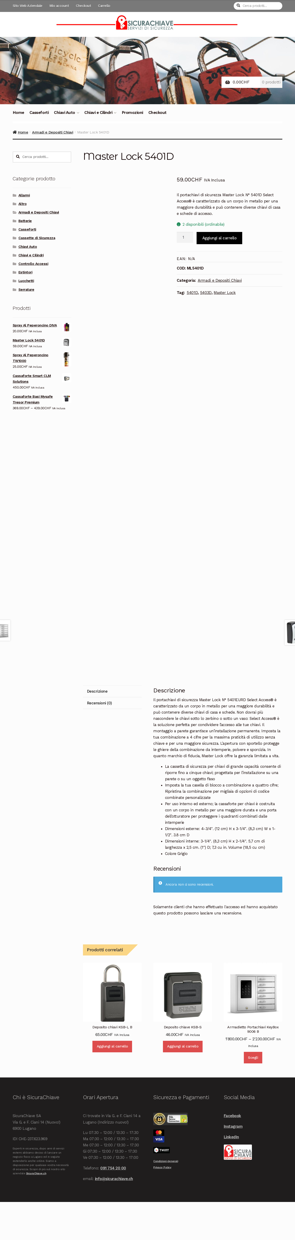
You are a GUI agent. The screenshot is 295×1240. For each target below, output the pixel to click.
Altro (22, 204)
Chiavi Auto (64, 112)
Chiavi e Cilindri (98, 112)
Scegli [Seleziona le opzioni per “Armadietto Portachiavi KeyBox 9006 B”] (253, 1096)
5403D (206, 292)
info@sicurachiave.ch (114, 1217)
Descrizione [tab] (97, 729)
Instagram (233, 1164)
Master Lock (225, 292)
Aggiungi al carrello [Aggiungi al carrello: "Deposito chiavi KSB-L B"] (112, 1085)
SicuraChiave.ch (36, 1211)
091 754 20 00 (113, 1206)
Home (18, 112)
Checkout (83, 6)
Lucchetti (26, 281)
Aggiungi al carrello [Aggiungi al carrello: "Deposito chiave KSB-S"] (182, 1085)
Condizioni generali (165, 1199)
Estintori (25, 272)
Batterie (25, 221)
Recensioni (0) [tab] (99, 741)
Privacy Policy (162, 1205)
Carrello (104, 6)
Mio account (59, 6)
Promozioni (132, 112)
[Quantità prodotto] (185, 237)
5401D (192, 292)
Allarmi (24, 195)
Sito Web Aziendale (27, 6)
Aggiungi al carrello (219, 238)
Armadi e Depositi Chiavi (52, 132)
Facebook (232, 1154)
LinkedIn (231, 1175)
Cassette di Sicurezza (36, 238)
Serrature (26, 290)
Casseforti (39, 112)
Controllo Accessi (33, 264)
